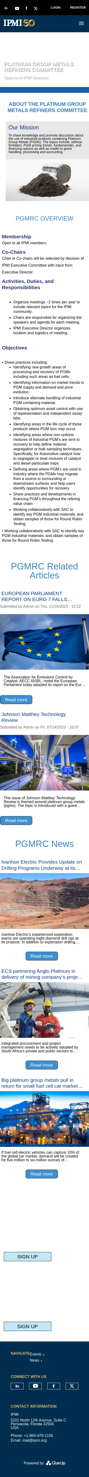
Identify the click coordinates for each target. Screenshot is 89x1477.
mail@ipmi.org (34, 1440)
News (34, 1360)
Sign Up (27, 1256)
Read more (16, 699)
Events (35, 1354)
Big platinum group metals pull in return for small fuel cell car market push (39, 1083)
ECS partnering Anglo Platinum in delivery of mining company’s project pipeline (41, 974)
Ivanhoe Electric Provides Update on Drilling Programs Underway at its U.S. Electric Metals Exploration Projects (41, 865)
